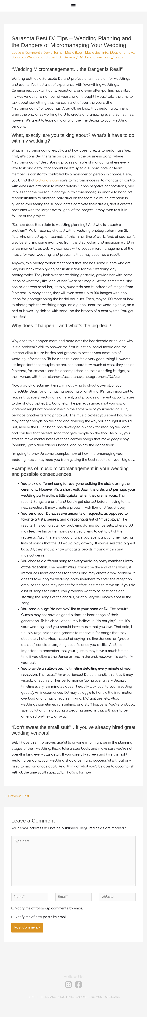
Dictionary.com (47, 185)
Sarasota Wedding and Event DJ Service (54, 57)
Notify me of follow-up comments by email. (49, 917)
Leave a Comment (26, 52)
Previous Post (17, 801)
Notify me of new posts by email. (41, 925)
